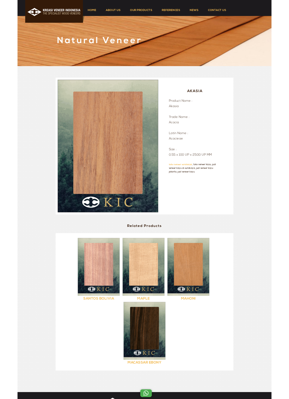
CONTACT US (217, 10)
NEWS (194, 10)
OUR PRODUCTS (141, 10)
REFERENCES (171, 10)
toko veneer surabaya (180, 165)
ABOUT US (113, 10)
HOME (92, 10)
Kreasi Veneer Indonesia (156, 386)
